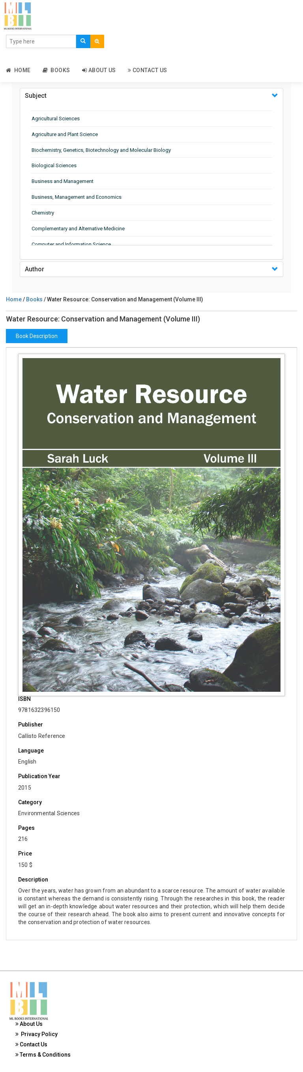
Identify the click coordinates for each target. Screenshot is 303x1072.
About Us (99, 70)
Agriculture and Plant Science (65, 134)
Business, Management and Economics (77, 197)
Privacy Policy (36, 1034)
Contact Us (147, 70)
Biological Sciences (54, 165)
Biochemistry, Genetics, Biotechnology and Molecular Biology (101, 150)
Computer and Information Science (71, 244)
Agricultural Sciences (56, 118)
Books (56, 70)
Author (34, 269)
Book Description (37, 336)
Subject (36, 95)
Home (18, 70)
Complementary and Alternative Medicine (78, 229)
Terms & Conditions (43, 1054)
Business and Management (63, 181)
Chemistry (43, 213)
